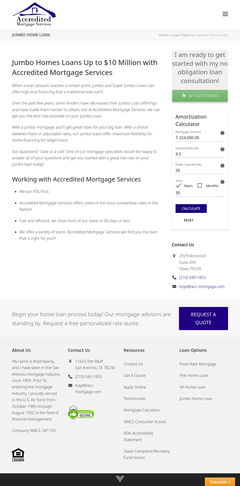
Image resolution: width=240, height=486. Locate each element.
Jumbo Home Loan (195, 398)
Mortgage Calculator (142, 410)
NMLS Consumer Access (145, 421)
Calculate (191, 208)
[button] (225, 14)
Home (164, 34)
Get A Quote (135, 375)
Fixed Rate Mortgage (197, 364)
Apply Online (135, 387)
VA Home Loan (192, 387)
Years (188, 185)
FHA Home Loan (193, 375)
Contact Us (133, 364)
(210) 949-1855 (192, 277)
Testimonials (135, 398)
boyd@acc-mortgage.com (202, 286)
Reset (189, 220)
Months (212, 185)
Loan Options (183, 34)
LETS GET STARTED (200, 96)
